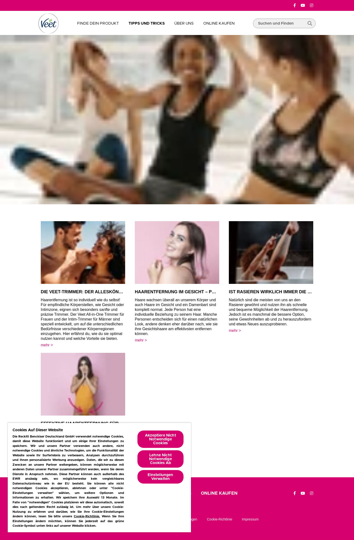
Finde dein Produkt (98, 23)
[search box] (284, 30)
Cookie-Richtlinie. (87, 516)
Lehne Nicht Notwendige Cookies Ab (160, 459)
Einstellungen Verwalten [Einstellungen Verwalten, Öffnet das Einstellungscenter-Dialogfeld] (160, 477)
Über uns (184, 23)
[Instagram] (311, 5)
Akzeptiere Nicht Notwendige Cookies (160, 439)
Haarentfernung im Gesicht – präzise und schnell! (198, 291)
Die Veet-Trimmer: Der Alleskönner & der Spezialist (105, 291)
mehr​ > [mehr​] (47, 345)
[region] (99, 477)
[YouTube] (303, 5)
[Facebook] (294, 5)
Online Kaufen (219, 23)
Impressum (250, 519)
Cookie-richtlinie (219, 519)
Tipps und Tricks (147, 23)
